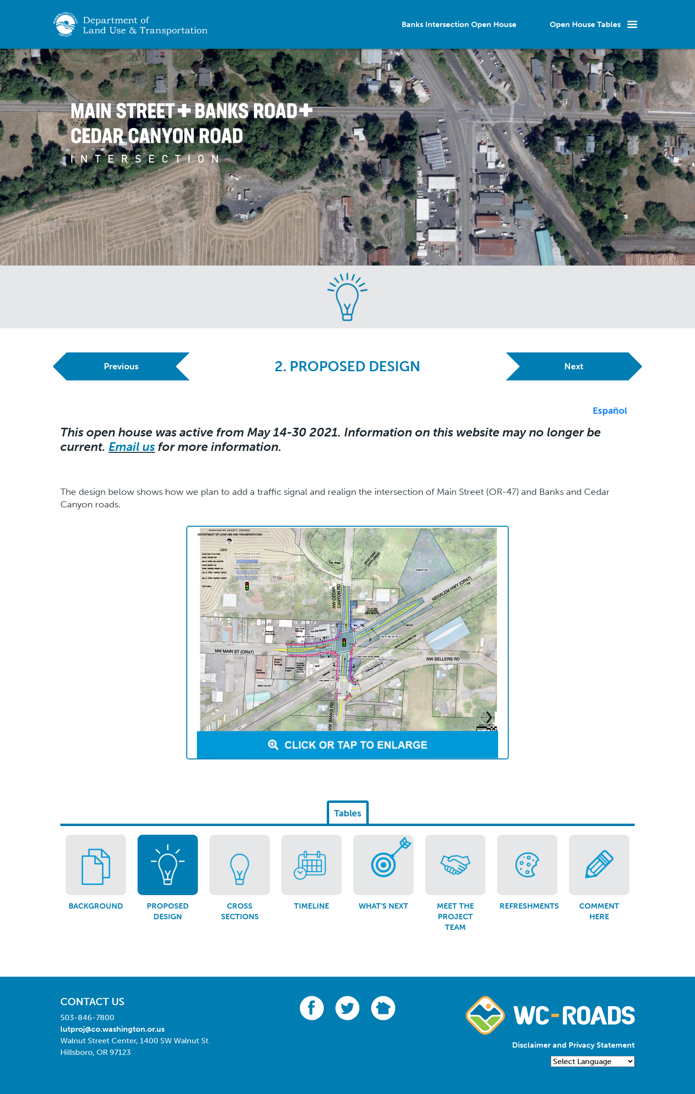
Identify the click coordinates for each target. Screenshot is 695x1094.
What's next (383, 906)
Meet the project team (455, 916)
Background (96, 906)
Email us (132, 447)
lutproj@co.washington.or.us (112, 1029)
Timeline (311, 906)
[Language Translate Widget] (593, 1061)
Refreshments (529, 906)
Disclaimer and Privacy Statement (573, 1045)
